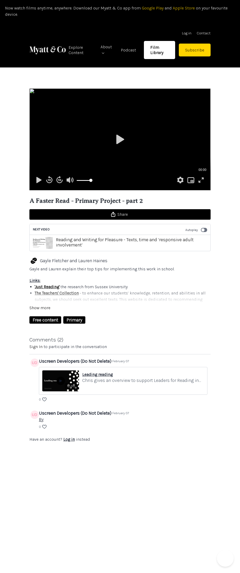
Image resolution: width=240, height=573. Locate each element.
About (106, 49)
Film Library (156, 50)
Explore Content (76, 50)
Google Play (152, 8)
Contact (204, 33)
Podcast (128, 50)
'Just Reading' (47, 286)
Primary (74, 320)
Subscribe (194, 50)
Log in (186, 33)
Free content (45, 320)
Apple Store (184, 8)
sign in (36, 346)
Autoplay (196, 230)
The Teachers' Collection (57, 293)
